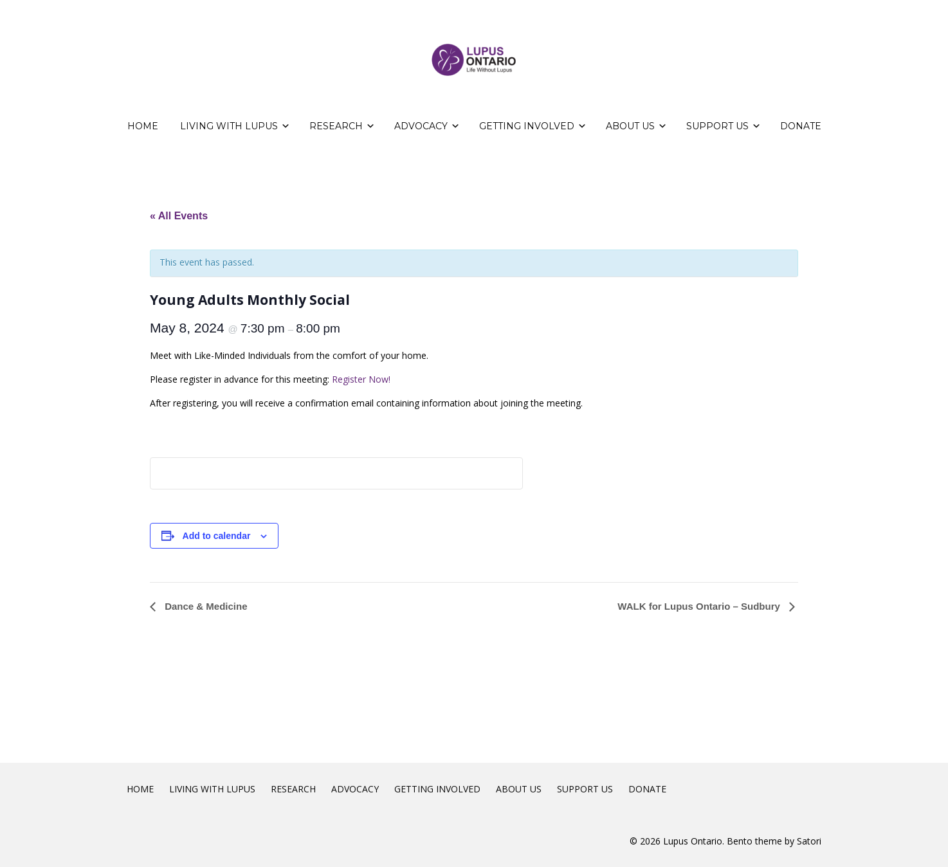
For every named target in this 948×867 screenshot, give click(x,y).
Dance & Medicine (205, 606)
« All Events (179, 215)
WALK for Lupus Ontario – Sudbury (700, 606)
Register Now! (361, 379)
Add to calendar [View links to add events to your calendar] (217, 536)
